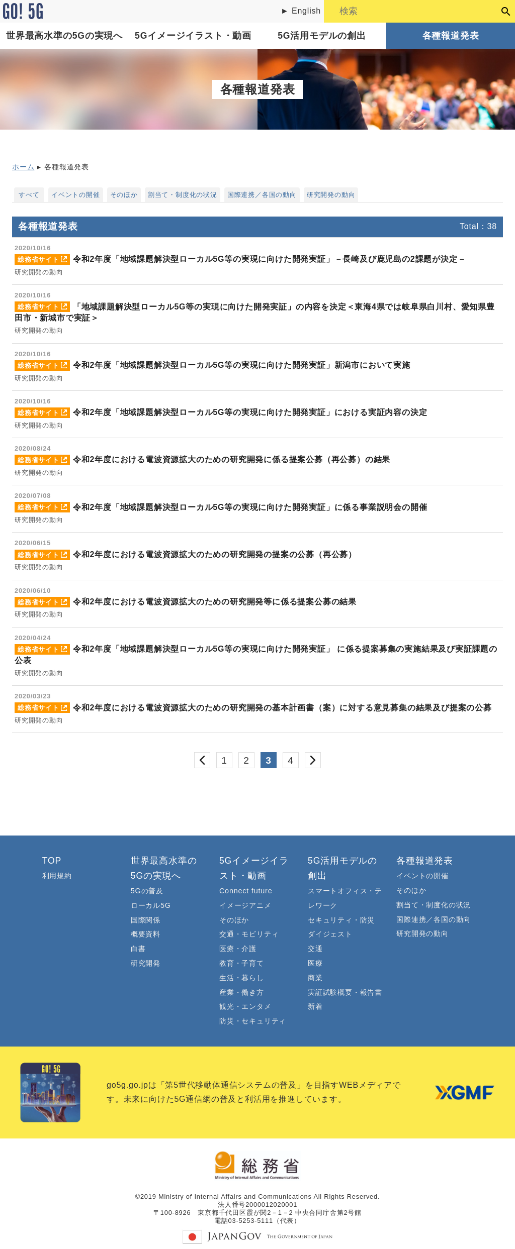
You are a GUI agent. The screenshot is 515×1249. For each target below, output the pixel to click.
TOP (51, 861)
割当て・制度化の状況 (182, 194)
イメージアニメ (245, 905)
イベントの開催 (75, 194)
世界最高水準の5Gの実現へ (64, 36)
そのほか (124, 194)
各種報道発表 (450, 36)
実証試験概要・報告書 (345, 992)
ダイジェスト (330, 934)
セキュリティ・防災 (341, 920)
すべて (29, 194)
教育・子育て (241, 963)
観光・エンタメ (245, 1006)
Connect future (246, 891)
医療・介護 (237, 949)
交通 (315, 949)
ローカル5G (151, 905)
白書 (138, 949)
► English (301, 11)
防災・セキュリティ (252, 1021)
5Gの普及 (147, 891)
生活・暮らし (241, 978)
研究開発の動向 (331, 194)
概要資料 (145, 934)
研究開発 (145, 963)
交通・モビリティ (249, 934)
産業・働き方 (241, 992)
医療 (315, 963)
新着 (315, 1006)
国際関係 (145, 920)
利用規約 (57, 876)
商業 (315, 978)
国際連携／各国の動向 (262, 194)
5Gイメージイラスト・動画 (193, 36)
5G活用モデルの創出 (322, 36)
